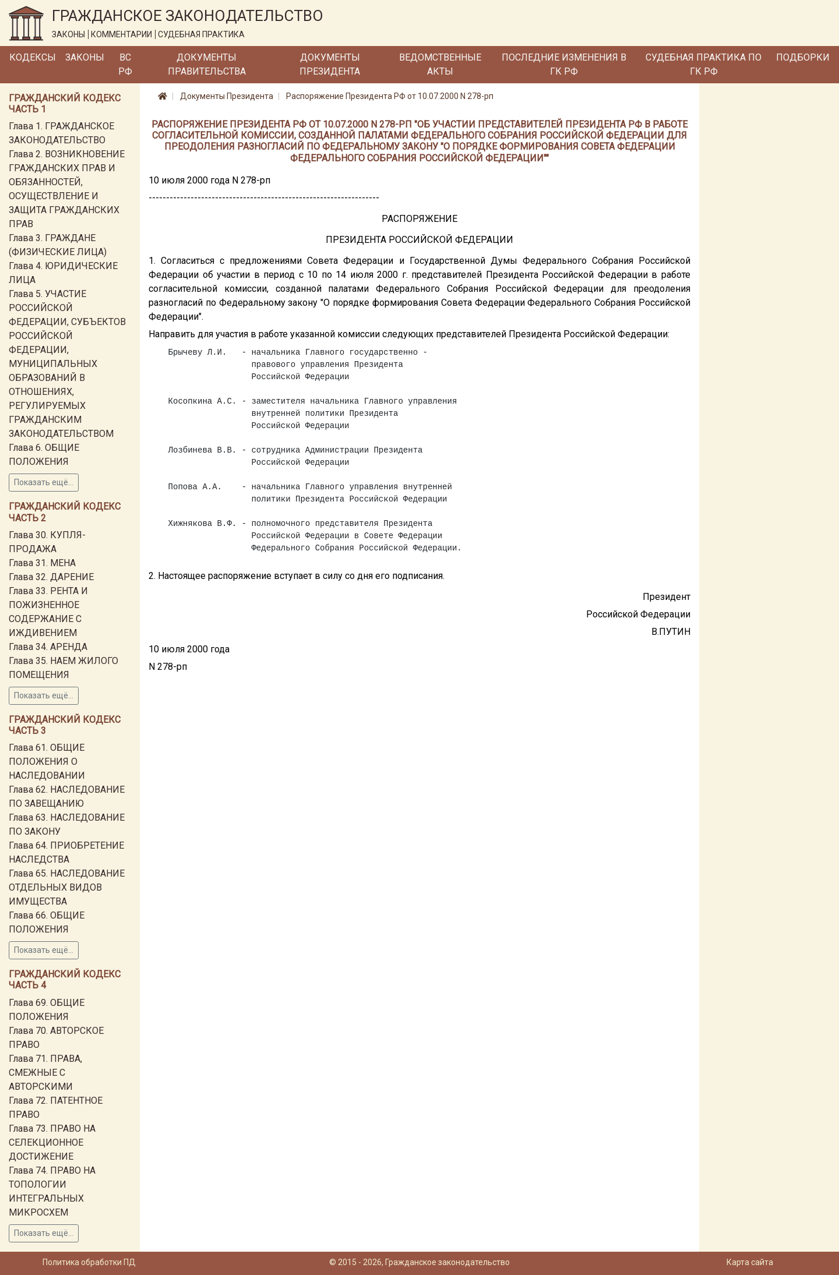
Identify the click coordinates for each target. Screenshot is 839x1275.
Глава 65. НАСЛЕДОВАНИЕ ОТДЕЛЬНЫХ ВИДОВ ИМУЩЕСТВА (67, 887)
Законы (84, 57)
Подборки (803, 57)
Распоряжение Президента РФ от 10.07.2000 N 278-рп (389, 96)
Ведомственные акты (440, 64)
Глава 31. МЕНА (42, 562)
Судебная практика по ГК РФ (704, 64)
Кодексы (32, 57)
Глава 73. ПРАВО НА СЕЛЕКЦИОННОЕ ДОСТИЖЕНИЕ (52, 1142)
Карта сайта (750, 1262)
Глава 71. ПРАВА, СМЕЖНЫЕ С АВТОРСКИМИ (45, 1072)
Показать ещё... (43, 482)
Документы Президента (329, 64)
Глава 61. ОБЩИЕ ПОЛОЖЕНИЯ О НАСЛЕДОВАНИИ (47, 761)
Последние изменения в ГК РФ (564, 64)
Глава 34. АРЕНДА (48, 646)
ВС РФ (125, 64)
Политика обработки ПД (89, 1262)
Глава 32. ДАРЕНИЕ (51, 576)
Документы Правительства (207, 64)
